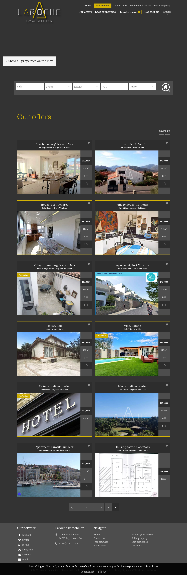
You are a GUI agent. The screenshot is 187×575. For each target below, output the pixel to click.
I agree (102, 571)
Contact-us (151, 12)
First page (72, 507)
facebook (26, 534)
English (167, 11)
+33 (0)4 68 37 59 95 (69, 543)
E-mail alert (120, 5)
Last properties (105, 12)
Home (88, 5)
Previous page (79, 507)
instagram (27, 549)
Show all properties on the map (30, 61)
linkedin (26, 554)
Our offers (85, 12)
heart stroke (128, 12)
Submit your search (140, 5)
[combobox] (114, 86)
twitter (25, 539)
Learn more (87, 571)
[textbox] (115, 87)
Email (25, 559)
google (25, 544)
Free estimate (103, 5)
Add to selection (89, 143)
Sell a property (162, 5)
